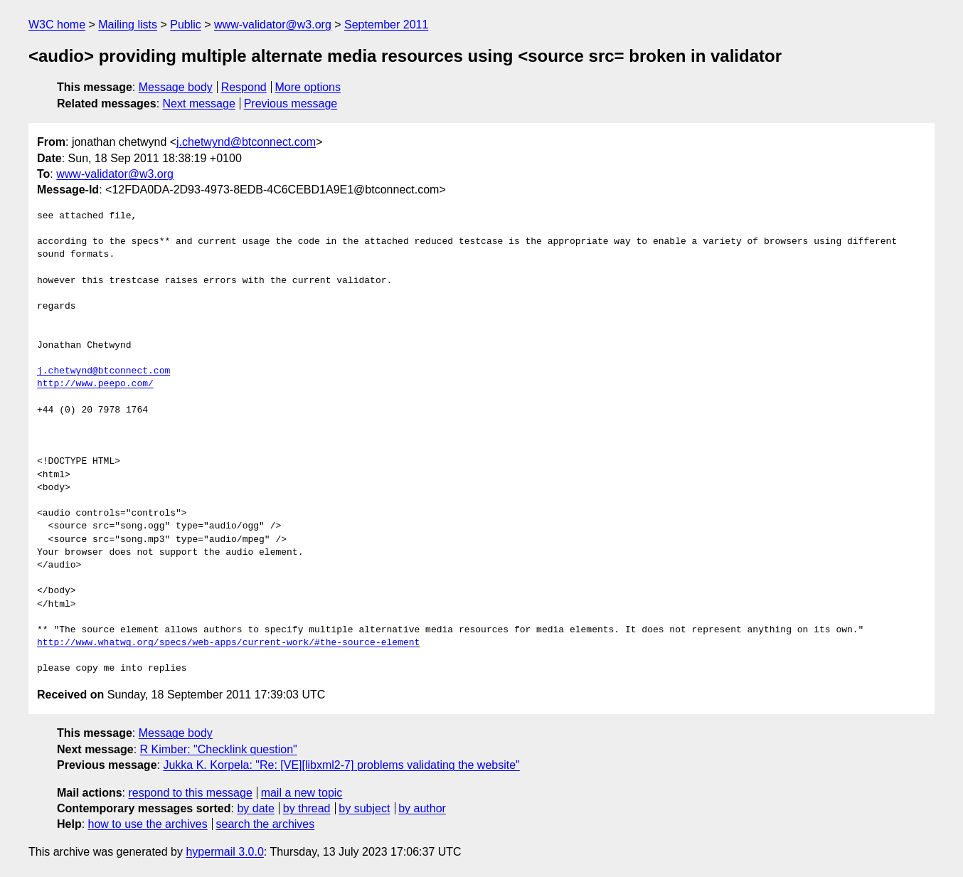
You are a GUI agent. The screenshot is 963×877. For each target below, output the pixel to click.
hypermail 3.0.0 (224, 852)
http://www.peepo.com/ (95, 384)
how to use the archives (148, 824)
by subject (364, 808)
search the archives (265, 824)
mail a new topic (302, 793)
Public (185, 24)
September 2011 (386, 24)
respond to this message (190, 793)
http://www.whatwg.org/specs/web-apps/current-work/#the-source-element (228, 643)
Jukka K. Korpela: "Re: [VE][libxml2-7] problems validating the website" (341, 765)
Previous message (291, 103)
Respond (244, 87)
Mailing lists (127, 24)
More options (308, 87)
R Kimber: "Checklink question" (218, 749)
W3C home (56, 24)
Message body (176, 87)
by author (422, 808)
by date (255, 808)
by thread (307, 808)
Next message (199, 103)
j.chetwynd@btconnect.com (246, 142)
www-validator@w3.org (272, 24)
